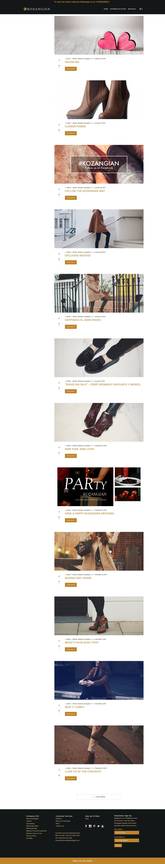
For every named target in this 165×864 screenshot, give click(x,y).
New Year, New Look (79, 449)
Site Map (29, 838)
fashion (74, 58)
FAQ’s (58, 824)
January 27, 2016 (100, 123)
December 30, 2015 (101, 446)
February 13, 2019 (100, 58)
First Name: (118, 829)
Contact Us (60, 826)
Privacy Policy (31, 836)
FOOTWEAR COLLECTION (118, 9)
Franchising (30, 824)
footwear (80, 58)
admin (69, 123)
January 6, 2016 (99, 381)
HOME (106, 9)
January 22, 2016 (100, 187)
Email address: (119, 837)
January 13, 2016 (100, 316)
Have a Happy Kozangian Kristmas (89, 513)
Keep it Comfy (74, 707)
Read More (71, 69)
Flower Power (75, 126)
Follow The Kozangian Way (85, 191)
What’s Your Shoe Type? (82, 642)
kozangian (87, 58)
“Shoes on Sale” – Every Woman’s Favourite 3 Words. (103, 384)
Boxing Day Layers (78, 578)
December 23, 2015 (101, 510)
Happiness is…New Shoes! (83, 320)
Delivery (59, 819)
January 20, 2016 (100, 252)
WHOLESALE (132, 9)
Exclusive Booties (78, 255)
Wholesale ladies (32, 826)
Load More (99, 797)
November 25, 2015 (101, 768)
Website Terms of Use (34, 833)
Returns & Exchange (63, 821)
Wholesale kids (31, 828)
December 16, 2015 (101, 575)
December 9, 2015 (100, 639)
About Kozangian (32, 819)
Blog (86, 819)
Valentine (72, 62)
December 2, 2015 (100, 704)
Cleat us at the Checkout (83, 771)
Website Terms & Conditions (36, 831)
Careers (29, 821)
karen (68, 58)
